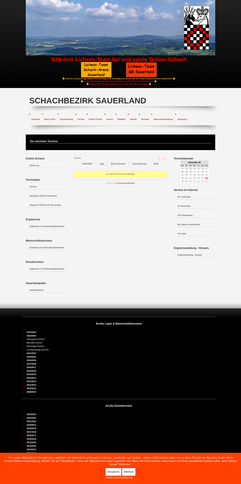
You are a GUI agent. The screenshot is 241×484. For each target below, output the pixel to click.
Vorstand (145, 119)
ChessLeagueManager (125, 183)
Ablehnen (129, 471)
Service (109, 119)
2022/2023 (87, 163)
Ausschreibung (66, 119)
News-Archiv (49, 119)
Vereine (133, 119)
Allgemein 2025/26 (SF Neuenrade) (45, 205)
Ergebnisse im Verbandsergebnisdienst (46, 226)
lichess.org (34, 165)
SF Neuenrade (183, 206)
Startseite (35, 119)
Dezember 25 (194, 162)
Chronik (80, 119)
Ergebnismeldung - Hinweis (189, 255)
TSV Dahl (181, 234)
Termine (33, 187)
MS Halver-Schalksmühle (188, 224)
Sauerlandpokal (36, 290)
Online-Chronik (95, 119)
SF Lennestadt (183, 197)
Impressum (182, 119)
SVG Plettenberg (184, 215)
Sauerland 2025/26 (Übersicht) (43, 196)
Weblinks (121, 119)
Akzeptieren (113, 471)
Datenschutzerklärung (163, 119)
